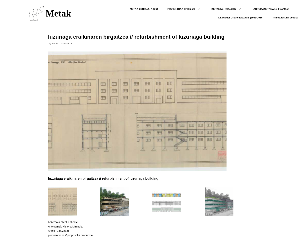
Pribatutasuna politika (285, 17)
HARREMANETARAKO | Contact (270, 9)
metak (55, 43)
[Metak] (50, 13)
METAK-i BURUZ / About (144, 9)
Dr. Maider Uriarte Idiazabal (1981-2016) (240, 17)
